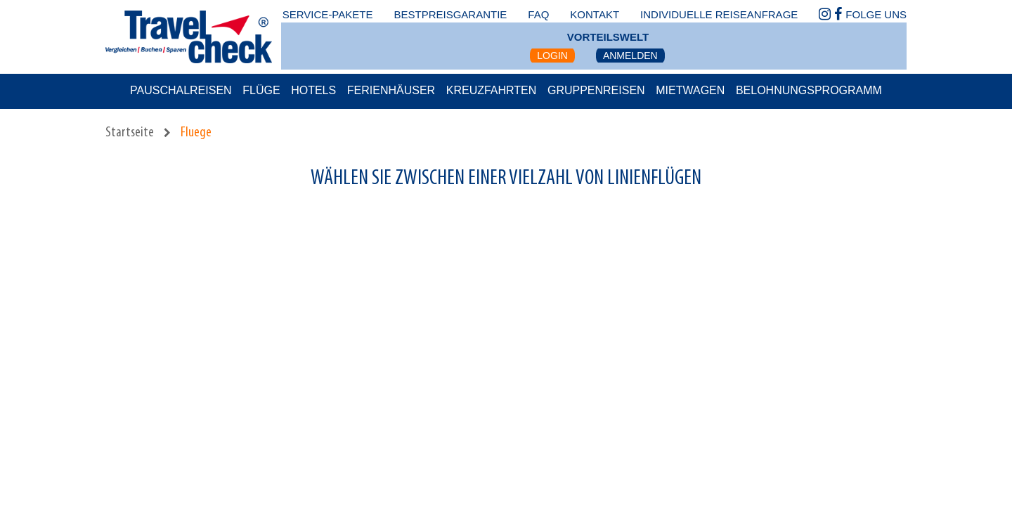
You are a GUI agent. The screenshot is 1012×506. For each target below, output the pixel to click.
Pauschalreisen (181, 90)
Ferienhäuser (391, 90)
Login (552, 55)
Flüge (261, 90)
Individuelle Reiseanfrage (719, 14)
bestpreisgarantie (450, 14)
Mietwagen (690, 90)
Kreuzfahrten (491, 90)
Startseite (129, 133)
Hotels (313, 90)
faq (538, 14)
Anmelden (630, 55)
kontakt (594, 14)
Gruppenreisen (596, 90)
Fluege (196, 133)
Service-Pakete (328, 14)
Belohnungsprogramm (809, 90)
